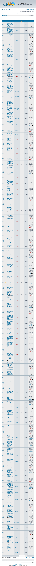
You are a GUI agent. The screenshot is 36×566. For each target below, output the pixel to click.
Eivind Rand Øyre (16, 109)
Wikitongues (9, 59)
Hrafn (17, 354)
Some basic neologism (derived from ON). (9, 511)
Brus (17, 30)
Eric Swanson (16, 113)
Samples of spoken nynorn (10, 134)
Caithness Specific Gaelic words (10, 552)
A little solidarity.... (9, 547)
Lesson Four (9, 332)
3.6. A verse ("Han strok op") (9, 148)
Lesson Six (9, 328)
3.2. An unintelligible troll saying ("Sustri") (9, 240)
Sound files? (9, 39)
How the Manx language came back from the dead (10, 338)
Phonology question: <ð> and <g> (10, 470)
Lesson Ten (9, 276)
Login (3, 9)
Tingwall (8, 110)
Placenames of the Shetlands (10, 492)
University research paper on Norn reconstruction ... (10, 69)
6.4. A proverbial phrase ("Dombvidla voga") (9, 305)
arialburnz (17, 24)
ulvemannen (16, 522)
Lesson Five (9, 245)
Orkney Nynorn (10, 319)
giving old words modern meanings (10, 86)
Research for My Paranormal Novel (10, 24)
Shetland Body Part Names (10, 516)
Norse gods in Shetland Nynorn (10, 460)
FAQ (27, 9)
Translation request (9, 130)
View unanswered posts (6, 13)
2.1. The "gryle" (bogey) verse (10, 194)
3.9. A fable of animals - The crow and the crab (9, 266)
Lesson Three (10, 230)
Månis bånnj (9, 90)
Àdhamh (30, 307)
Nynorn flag (9, 215)
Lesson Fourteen (8, 349)
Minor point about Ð (9, 44)
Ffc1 (17, 124)
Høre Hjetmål (9, 531)
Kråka (30, 150)
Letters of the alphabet (9, 75)
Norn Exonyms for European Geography (10, 117)
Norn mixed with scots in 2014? (9, 108)
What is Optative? (9, 402)
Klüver (30, 46)
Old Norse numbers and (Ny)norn (9, 49)
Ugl (16, 517)
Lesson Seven (10, 198)
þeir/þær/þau (9, 421)
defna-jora (17, 81)
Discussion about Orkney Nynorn (9, 358)
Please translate (8, 480)
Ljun (17, 426)
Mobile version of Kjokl (10, 226)
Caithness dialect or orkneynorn (9, 372)
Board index (4, 15)
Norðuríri (16, 470)
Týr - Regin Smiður (9, 381)
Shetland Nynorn (10, 32)
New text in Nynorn (9, 436)
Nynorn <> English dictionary (9, 281)
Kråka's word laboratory (9, 411)
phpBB (14, 565)
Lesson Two (9, 143)
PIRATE (16, 480)
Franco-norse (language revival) (9, 449)
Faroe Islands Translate (9, 537)
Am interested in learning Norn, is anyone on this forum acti (10, 123)
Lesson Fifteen (10, 221)
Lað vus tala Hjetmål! (9, 92)
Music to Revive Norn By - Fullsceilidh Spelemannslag (10, 30)
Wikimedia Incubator (9, 158)
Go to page (28, 557)
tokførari (30, 60)
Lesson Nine (9, 176)
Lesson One (9, 261)
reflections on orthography (10, 392)
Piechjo (16, 475)
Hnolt (30, 31)
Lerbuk (8, 144)
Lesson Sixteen (10, 311)
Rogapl (30, 283)
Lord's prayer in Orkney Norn (10, 426)
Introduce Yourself (9, 431)
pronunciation (10, 96)
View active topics (15, 13)
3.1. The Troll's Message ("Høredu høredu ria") (10, 323)
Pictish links (9, 271)
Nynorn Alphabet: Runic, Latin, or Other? (10, 527)
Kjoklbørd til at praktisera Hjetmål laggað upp (10, 163)
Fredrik (16, 130)
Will (30, 93)
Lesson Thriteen (8, 250)
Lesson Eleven (10, 287)
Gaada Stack (9, 26)
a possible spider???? (9, 81)
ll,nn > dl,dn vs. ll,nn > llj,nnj (10, 203)
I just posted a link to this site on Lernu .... (10, 54)
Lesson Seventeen (9, 189)
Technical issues (9, 139)
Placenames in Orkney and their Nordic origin (10, 344)
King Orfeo (9, 417)
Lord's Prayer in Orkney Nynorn (9, 365)
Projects (8, 521)
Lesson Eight (9, 299)
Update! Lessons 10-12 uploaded (10, 235)
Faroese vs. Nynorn (9, 475)
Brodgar (8, 150)
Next (33, 557)
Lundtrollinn (17, 450)
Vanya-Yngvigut (30, 268)
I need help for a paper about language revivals (10, 455)
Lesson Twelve (10, 153)
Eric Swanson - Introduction (10, 113)
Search (32, 9)
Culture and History (9, 387)
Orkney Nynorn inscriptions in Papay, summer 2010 (10, 317)
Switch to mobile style (18, 564)
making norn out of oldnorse (10, 354)
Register (8, 9)
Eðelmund (17, 118)
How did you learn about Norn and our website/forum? (10, 209)
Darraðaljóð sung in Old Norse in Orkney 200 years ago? (9, 443)
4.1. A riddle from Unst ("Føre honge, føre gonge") (10, 171)
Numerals (9, 505)
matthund (17, 461)
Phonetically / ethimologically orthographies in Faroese (10, 485)
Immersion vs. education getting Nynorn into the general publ (10, 102)
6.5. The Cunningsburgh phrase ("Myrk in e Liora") (10, 182)
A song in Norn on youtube (10, 35)
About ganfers (10, 406)
